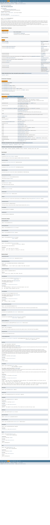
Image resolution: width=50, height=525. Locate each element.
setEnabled (4, 429)
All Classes (21, 2)
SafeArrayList (8, 46)
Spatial (12, 399)
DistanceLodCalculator (10, 121)
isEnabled (15, 144)
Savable (2, 12)
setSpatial (4, 404)
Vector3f (13, 46)
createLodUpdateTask (21, 108)
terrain (42, 65)
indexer (42, 56)
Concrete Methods (19, 96)
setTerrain (20, 133)
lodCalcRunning (44, 59)
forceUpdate (43, 53)
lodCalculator (43, 60)
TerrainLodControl (5, 84)
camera (42, 42)
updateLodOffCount (21, 139)
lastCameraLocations (45, 57)
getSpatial (11, 144)
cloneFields (20, 99)
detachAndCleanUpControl (22, 110)
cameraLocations (44, 46)
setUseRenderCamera (21, 134)
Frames (12, 2)
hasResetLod (43, 54)
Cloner (24, 99)
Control (6, 12)
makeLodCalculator (21, 121)
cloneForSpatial (5, 144)
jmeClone (3, 358)
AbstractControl (7, 19)
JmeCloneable (10, 12)
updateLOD (19, 136)
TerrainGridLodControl (15, 15)
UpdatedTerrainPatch (36, 56)
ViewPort (15, 279)
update (23, 144)
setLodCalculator (21, 130)
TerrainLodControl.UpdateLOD (19, 33)
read (18, 124)
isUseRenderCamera (21, 117)
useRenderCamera (44, 67)
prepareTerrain (20, 123)
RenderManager (16, 278)
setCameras (20, 127)
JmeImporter (22, 124)
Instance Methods (11, 96)
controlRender (4, 284)
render (19, 144)
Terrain (7, 65)
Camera (7, 42)
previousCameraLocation (45, 62)
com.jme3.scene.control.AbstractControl (9, 9)
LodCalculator (8, 60)
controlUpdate (20, 105)
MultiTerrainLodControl (5, 15)
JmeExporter (22, 140)
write (19, 140)
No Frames (15, 2)
